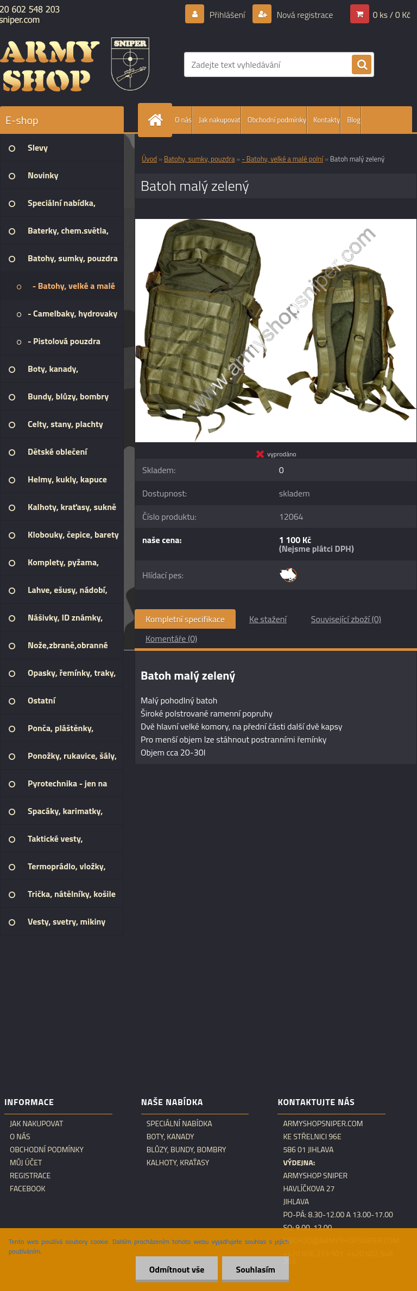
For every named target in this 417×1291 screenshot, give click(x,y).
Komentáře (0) (171, 638)
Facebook (28, 1188)
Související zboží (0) (346, 618)
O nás (183, 119)
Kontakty (326, 119)
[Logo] (74, 64)
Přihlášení (227, 14)
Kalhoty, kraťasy (178, 1162)
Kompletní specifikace (185, 618)
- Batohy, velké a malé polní (282, 158)
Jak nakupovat (220, 119)
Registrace (30, 1175)
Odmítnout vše (177, 1269)
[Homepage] (157, 120)
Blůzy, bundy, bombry (186, 1149)
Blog (354, 119)
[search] (361, 65)
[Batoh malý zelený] (275, 223)
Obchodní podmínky (277, 119)
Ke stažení (268, 618)
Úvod (149, 158)
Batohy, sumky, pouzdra (199, 158)
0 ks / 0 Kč (391, 14)
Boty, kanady (170, 1136)
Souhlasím (255, 1269)
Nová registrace (304, 14)
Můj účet (26, 1162)
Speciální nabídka (179, 1123)
